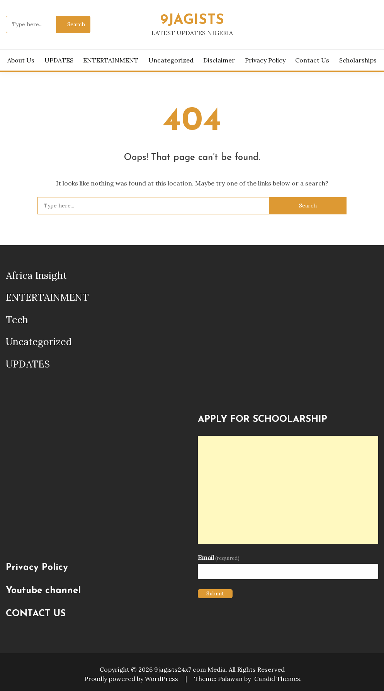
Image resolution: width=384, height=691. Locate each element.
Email (219, 557)
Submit (215, 593)
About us (20, 60)
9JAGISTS (192, 20)
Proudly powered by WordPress (132, 679)
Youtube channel (43, 590)
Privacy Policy (265, 60)
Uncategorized (171, 60)
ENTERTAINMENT (110, 60)
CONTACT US (36, 614)
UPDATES (58, 60)
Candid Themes (277, 679)
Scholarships (358, 60)
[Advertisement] (288, 490)
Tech (17, 319)
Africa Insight (36, 275)
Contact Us (312, 60)
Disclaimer (219, 60)
